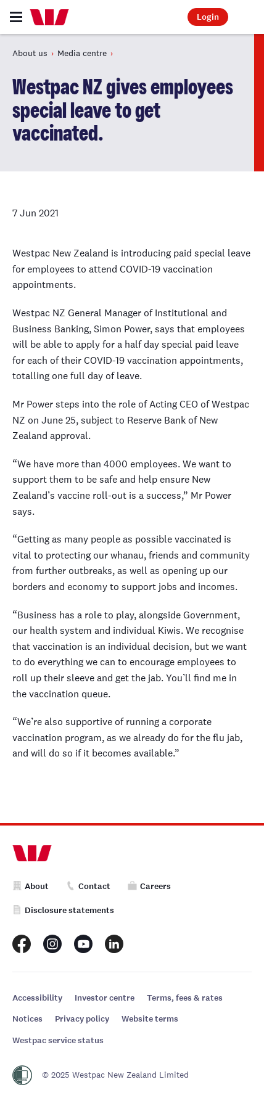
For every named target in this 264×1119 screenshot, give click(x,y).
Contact (88, 886)
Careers (149, 886)
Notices (27, 1019)
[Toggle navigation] (16, 17)
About (30, 886)
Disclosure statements (63, 910)
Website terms (150, 1019)
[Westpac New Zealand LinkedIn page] (114, 944)
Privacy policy (82, 1019)
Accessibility (37, 998)
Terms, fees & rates (185, 998)
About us (29, 53)
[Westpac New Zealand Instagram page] (52, 944)
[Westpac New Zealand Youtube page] (83, 944)
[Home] (49, 17)
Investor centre (104, 998)
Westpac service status (58, 1040)
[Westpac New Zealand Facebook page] (21, 944)
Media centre (82, 53)
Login (208, 17)
